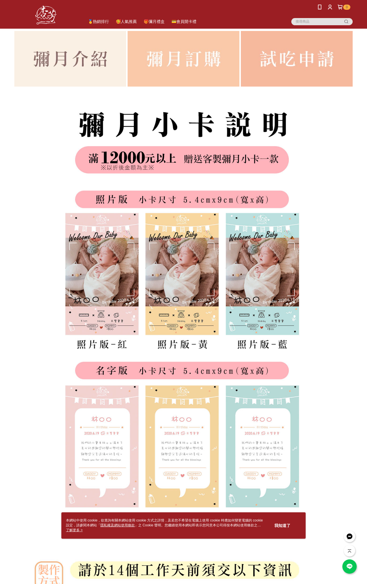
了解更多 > (74, 530)
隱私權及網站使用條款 (117, 525)
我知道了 (282, 525)
